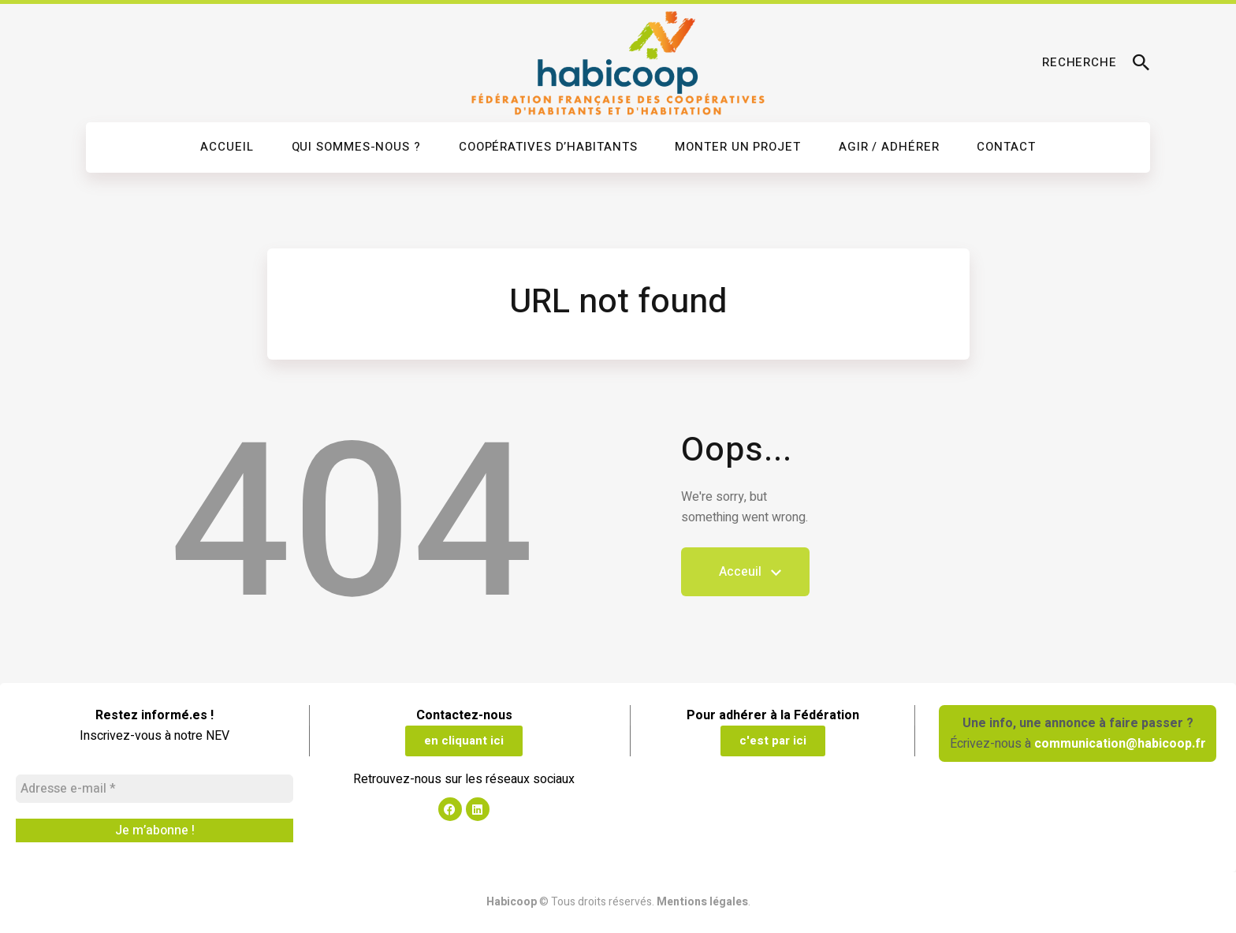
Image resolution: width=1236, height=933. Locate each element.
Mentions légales (702, 902)
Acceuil (745, 579)
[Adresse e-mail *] (154, 788)
